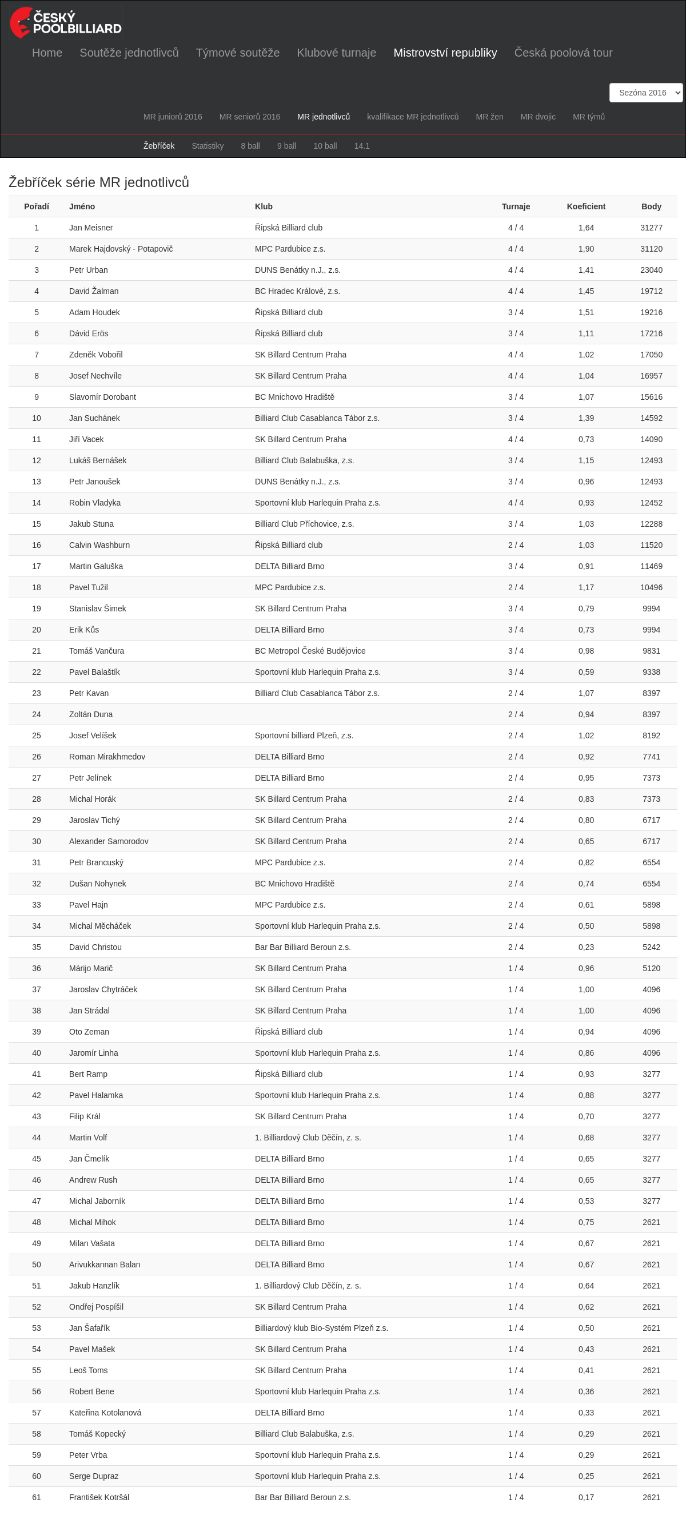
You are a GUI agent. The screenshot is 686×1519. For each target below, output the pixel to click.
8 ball (250, 145)
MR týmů (589, 116)
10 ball (325, 145)
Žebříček (158, 145)
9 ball (286, 145)
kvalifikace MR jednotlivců (412, 116)
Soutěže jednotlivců (128, 52)
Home (47, 52)
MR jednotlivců (323, 116)
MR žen (489, 116)
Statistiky (208, 145)
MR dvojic (538, 116)
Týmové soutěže (238, 52)
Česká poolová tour (563, 52)
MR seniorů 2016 (250, 116)
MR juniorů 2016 (172, 116)
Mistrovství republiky (445, 52)
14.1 (362, 145)
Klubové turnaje (337, 52)
